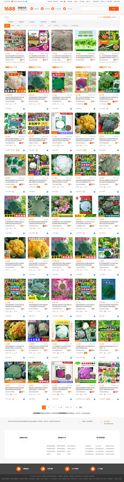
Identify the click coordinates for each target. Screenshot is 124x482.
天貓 (42, 478)
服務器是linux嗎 (110, 446)
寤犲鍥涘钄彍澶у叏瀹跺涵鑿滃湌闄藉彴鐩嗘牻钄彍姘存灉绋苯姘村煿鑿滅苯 (14, 56)
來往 (101, 478)
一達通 (115, 478)
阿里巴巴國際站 (14, 478)
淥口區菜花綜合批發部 (73, 446)
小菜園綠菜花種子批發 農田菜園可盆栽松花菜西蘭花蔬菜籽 (85, 347)
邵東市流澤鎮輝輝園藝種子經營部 (104, 226)
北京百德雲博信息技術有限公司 (103, 451)
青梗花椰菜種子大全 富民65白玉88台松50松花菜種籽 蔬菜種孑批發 (85, 222)
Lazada (120, 478)
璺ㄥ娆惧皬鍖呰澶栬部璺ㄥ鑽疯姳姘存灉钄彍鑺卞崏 (38, 56)
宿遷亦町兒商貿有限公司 (34, 101)
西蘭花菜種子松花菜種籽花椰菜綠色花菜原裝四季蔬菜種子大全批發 (108, 139)
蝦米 (69, 478)
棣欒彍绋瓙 (102, 62)
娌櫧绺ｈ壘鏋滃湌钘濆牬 (57, 60)
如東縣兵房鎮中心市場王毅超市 (114, 451)
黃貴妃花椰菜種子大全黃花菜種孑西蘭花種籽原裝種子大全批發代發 (38, 264)
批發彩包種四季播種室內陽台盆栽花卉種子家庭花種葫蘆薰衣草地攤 (38, 139)
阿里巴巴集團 (5, 478)
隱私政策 (72, 476)
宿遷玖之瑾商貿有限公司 (104, 350)
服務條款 (66, 476)
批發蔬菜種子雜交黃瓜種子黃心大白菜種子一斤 (108, 347)
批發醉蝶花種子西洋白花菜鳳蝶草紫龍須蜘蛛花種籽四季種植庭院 (61, 222)
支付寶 (97, 478)
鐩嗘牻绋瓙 (8, 62)
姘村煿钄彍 (21, 62)
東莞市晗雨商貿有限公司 (34, 309)
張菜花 (69, 451)
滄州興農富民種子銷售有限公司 (104, 101)
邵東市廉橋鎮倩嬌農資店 (34, 267)
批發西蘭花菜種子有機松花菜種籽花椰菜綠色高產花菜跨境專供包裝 (14, 222)
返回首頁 (78, 413)
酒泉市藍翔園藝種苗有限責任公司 (81, 184)
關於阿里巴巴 (78, 476)
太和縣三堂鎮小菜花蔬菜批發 (74, 448)
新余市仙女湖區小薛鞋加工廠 (113, 454)
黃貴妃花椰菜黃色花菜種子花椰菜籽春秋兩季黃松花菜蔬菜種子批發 (85, 139)
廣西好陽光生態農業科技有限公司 (104, 309)
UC (93, 478)
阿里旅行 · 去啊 (56, 478)
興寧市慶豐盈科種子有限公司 (81, 101)
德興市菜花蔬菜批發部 (63, 446)
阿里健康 (109, 478)
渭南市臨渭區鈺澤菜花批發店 (64, 448)
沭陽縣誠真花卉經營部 (81, 309)
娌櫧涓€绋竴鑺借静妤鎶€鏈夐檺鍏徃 (34, 60)
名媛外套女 (88, 446)
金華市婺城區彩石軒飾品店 (113, 448)
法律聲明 (60, 476)
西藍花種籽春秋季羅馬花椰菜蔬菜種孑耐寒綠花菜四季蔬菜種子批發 (38, 222)
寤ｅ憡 (23, 57)
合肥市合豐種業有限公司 (57, 143)
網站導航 (92, 476)
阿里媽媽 (64, 478)
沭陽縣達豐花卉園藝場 (57, 309)
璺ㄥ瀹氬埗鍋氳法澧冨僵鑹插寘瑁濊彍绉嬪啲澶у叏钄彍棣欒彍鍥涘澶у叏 (109, 56)
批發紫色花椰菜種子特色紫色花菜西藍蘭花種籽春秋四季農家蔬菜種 (85, 388)
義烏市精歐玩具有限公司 (91, 454)
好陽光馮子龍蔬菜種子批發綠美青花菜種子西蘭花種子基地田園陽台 (108, 305)
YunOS (80, 478)
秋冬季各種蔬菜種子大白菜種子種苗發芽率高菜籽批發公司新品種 (108, 264)
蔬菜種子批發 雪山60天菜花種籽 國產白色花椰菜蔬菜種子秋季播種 (38, 347)
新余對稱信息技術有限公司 (102, 448)
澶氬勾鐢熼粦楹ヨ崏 (57, 62)
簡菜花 (58, 454)
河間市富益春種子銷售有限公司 (104, 184)
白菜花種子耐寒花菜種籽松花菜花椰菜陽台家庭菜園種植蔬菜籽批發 (14, 98)
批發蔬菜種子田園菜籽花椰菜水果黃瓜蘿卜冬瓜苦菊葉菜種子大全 (85, 181)
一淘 (50, 478)
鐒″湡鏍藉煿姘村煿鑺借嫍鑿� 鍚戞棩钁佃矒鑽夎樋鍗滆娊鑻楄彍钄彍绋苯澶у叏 (85, 56)
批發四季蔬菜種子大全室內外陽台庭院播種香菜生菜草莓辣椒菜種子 (14, 305)
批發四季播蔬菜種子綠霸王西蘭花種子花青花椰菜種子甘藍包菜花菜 (38, 305)
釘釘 (105, 478)
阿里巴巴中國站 (23, 478)
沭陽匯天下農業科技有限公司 (34, 143)
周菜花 (48, 454)
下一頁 (60, 407)
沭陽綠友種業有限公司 (57, 226)
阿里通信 (85, 478)
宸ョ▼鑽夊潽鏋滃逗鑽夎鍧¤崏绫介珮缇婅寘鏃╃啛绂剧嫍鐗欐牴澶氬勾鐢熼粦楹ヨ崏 (61, 56)
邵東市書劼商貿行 (10, 267)
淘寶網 (37, 478)
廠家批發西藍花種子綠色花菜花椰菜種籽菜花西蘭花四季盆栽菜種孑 (14, 388)
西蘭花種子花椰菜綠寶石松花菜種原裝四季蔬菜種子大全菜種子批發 (38, 388)
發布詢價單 (107, 421)
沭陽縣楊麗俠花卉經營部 (57, 101)
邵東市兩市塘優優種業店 (57, 184)
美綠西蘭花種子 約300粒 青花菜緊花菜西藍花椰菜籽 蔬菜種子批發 (61, 98)
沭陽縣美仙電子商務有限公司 (10, 309)
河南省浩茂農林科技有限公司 (81, 143)
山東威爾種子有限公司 (81, 226)
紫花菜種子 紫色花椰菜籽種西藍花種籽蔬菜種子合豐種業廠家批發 (61, 388)
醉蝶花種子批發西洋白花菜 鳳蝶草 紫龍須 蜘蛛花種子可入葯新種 (62, 305)
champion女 (98, 446)
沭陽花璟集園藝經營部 (10, 101)
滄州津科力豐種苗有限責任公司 (10, 184)
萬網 (90, 478)
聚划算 (46, 478)
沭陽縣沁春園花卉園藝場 (104, 267)
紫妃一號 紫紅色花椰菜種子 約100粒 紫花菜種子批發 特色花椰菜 (85, 98)
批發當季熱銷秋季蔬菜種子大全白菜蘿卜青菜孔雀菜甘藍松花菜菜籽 (14, 139)
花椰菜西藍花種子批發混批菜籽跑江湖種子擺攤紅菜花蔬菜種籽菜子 (38, 181)
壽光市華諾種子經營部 (34, 350)
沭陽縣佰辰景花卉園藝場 (34, 226)
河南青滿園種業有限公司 (10, 143)
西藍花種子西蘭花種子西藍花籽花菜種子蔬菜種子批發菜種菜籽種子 (108, 181)
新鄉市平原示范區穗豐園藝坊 (34, 184)
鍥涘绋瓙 (108, 62)
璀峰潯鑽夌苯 (66, 62)
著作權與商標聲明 (52, 476)
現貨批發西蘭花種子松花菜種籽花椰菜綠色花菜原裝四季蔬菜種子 (108, 222)
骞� (23, 60)
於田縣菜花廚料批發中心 (53, 448)
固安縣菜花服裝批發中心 (53, 446)
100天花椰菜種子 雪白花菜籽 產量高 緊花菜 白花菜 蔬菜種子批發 (61, 347)
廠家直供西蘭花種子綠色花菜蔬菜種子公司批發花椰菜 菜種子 (14, 181)
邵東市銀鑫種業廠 (104, 143)
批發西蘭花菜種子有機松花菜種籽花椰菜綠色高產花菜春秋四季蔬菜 (38, 98)
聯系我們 (86, 476)
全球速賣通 (32, 478)
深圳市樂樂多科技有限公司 (92, 451)
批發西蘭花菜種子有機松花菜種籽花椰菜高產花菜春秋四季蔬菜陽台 (85, 264)
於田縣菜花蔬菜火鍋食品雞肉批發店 (56, 451)
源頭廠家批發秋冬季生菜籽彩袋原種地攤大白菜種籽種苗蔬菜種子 (108, 388)
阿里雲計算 (74, 478)
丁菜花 (69, 454)
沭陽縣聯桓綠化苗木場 (10, 226)
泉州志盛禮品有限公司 (91, 448)
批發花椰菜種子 (91, 421)
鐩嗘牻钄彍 (15, 62)
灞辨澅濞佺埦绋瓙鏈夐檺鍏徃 (10, 60)
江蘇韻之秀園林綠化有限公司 (81, 267)
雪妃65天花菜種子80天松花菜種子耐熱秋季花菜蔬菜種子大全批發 (61, 181)
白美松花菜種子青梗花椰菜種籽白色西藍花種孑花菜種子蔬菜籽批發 (61, 139)
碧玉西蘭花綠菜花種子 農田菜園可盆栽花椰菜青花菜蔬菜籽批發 (108, 98)
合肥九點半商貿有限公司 (101, 454)
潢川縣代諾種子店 (57, 267)
